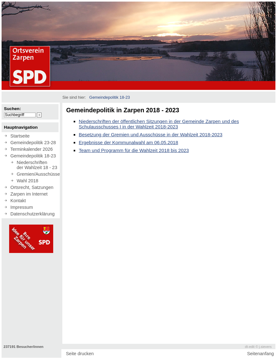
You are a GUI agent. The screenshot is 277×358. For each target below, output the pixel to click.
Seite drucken (79, 353)
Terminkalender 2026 (30, 149)
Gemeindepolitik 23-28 (32, 142)
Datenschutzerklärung (31, 213)
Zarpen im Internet (28, 194)
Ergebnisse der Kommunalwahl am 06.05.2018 (128, 142)
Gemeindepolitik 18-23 (32, 155)
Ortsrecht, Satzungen (30, 187)
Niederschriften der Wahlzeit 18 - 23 (35, 165)
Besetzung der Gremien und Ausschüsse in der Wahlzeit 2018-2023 (150, 134)
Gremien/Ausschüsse (37, 174)
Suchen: (12, 108)
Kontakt (17, 200)
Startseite (19, 135)
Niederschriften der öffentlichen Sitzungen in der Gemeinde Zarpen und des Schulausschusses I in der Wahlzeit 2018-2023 (159, 124)
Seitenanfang (260, 353)
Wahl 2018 (26, 180)
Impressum (20, 207)
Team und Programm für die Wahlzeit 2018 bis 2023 (134, 150)
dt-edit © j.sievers (258, 347)
